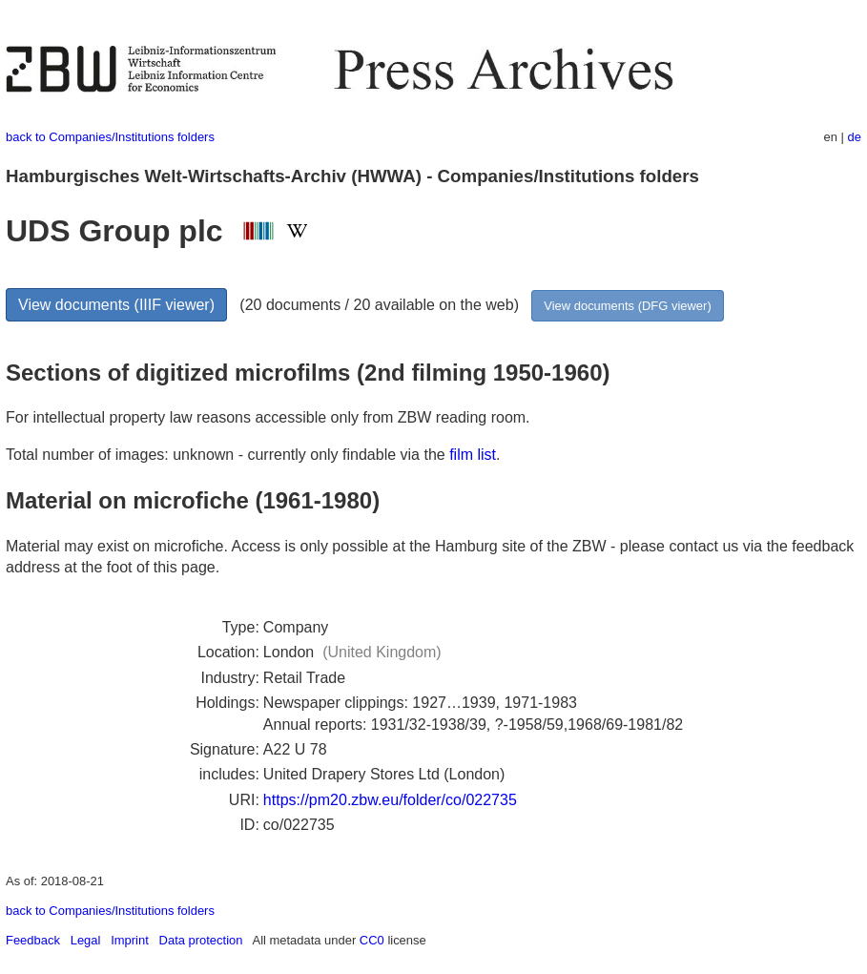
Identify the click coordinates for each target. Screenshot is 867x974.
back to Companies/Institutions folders (110, 137)
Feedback (33, 940)
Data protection (201, 940)
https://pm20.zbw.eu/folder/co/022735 (390, 800)
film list (472, 454)
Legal (86, 940)
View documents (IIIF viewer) (116, 305)
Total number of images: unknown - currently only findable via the (227, 454)
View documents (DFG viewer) (627, 306)
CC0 (372, 940)
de (854, 137)
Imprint (130, 940)
